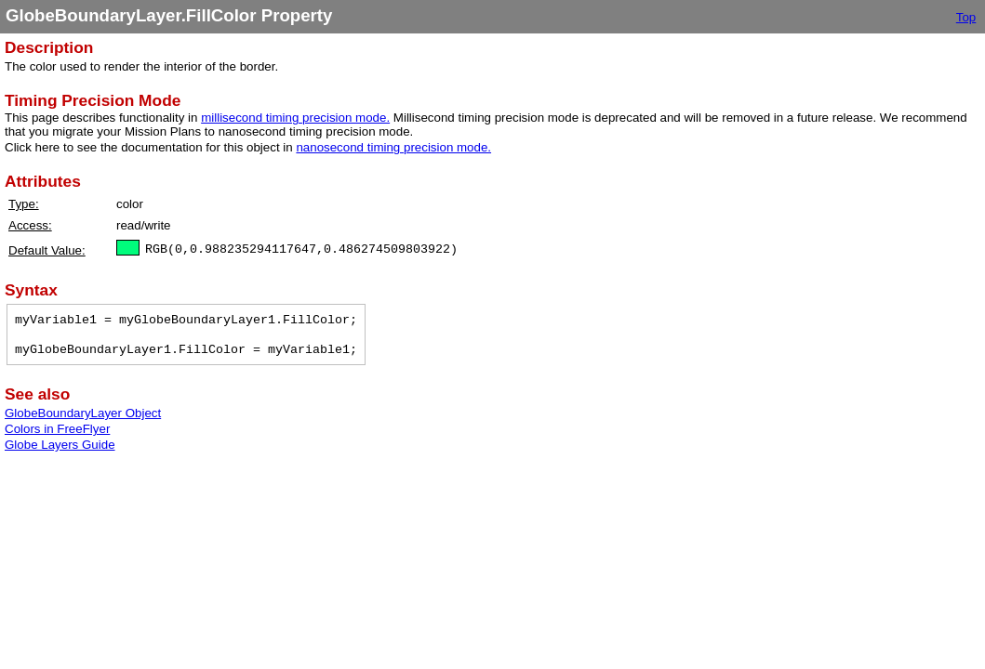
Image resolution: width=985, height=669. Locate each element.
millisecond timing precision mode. (295, 118)
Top (966, 17)
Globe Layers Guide (60, 445)
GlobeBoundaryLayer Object (83, 413)
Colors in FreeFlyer (57, 429)
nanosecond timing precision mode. (393, 147)
